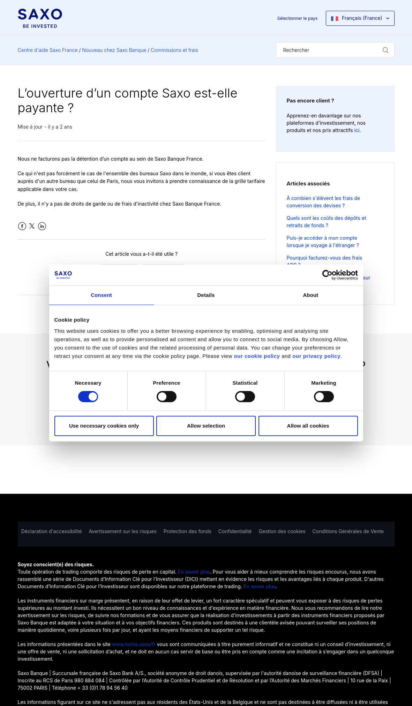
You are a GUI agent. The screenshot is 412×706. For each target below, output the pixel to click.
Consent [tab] (101, 295)
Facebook (22, 226)
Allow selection (206, 426)
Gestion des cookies (282, 531)
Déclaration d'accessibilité (51, 531)
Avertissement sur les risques (122, 531)
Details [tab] (206, 295)
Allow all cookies (308, 426)
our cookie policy (257, 356)
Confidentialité (235, 531)
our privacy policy (316, 356)
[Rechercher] (335, 50)
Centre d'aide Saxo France (48, 50)
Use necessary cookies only (104, 426)
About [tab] (311, 295)
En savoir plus (194, 572)
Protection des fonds (187, 531)
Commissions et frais (174, 50)
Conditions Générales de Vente (348, 531)
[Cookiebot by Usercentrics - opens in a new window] (327, 275)
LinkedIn (42, 226)
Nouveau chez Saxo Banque (114, 50)
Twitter (32, 226)
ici (356, 130)
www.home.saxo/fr (134, 644)
